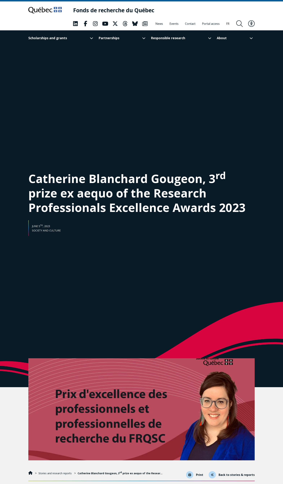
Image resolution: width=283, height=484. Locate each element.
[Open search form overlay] (239, 23)
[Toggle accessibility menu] (251, 23)
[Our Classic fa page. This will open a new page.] (75, 23)
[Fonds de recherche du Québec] (113, 10)
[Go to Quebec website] (45, 10)
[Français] (228, 24)
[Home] (30, 473)
